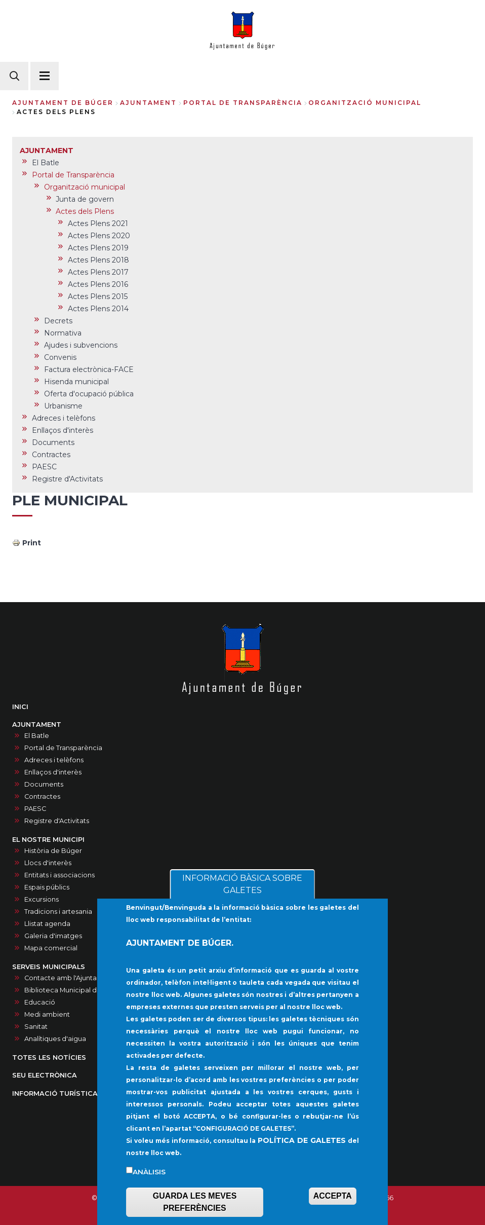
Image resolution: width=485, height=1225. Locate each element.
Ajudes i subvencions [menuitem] (80, 345)
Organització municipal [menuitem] (84, 187)
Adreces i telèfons (54, 760)
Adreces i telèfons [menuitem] (63, 418)
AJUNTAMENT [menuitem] (46, 150)
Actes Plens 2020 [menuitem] (99, 235)
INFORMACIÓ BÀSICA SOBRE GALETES (242, 894)
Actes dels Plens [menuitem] (85, 211)
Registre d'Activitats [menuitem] (67, 479)
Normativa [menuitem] (63, 333)
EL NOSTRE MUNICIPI (48, 839)
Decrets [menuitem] (58, 320)
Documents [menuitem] (53, 442)
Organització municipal (364, 102)
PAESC (35, 808)
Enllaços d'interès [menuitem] (62, 430)
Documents (43, 784)
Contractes (42, 796)
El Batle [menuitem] (45, 162)
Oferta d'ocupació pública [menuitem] (89, 393)
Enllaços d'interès (53, 772)
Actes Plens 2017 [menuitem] (98, 272)
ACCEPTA (332, 1206)
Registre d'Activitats (56, 821)
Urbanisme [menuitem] (63, 406)
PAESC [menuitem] (44, 466)
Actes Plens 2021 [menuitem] (98, 223)
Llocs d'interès (47, 863)
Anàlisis (149, 1182)
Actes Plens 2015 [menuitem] (98, 296)
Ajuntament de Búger (62, 102)
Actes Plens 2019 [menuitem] (98, 247)
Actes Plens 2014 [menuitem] (98, 308)
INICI (20, 707)
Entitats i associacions (59, 875)
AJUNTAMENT (148, 102)
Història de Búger (53, 851)
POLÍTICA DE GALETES (302, 1150)
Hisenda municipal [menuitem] (76, 381)
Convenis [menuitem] (60, 357)
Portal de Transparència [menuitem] (73, 174)
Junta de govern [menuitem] (85, 199)
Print (31, 542)
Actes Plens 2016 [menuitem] (98, 284)
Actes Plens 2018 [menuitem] (98, 260)
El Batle (36, 735)
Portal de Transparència (242, 102)
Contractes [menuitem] (51, 454)
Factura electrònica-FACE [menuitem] (89, 369)
